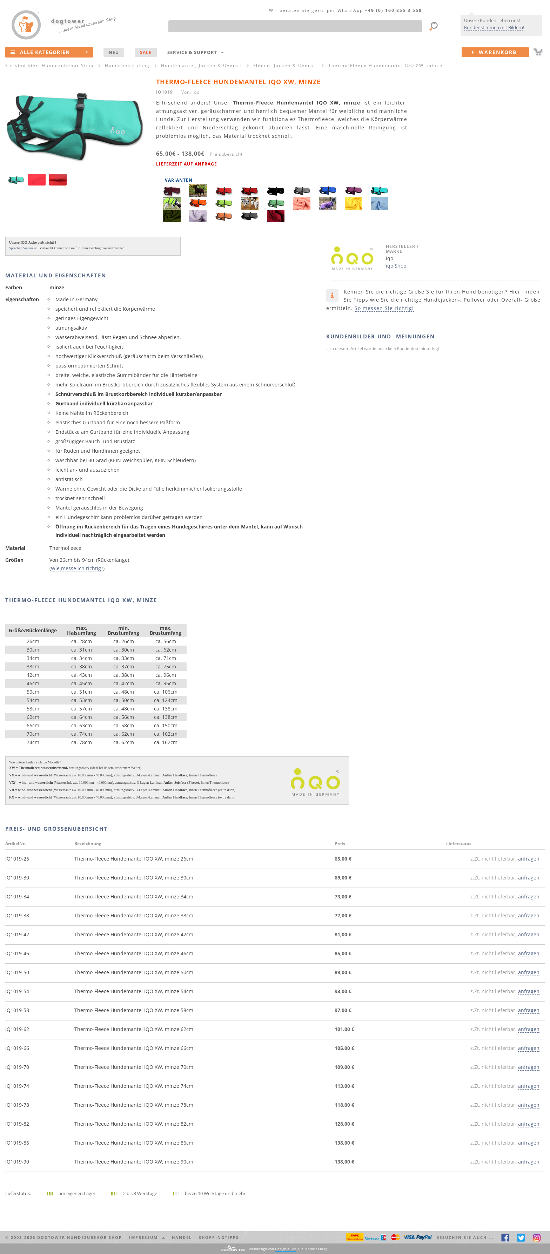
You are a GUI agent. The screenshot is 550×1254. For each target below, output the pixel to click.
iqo (196, 92)
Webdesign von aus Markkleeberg (288, 1249)
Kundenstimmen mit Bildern (493, 27)
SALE (146, 52)
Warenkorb (500, 52)
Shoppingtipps (219, 1237)
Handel (182, 1237)
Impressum (147, 1237)
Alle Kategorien (49, 51)
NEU (114, 52)
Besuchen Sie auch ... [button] (465, 1237)
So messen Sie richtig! (384, 308)
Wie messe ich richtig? (77, 568)
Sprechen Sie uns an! (24, 248)
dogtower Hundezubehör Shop (79, 1237)
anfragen (528, 858)
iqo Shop (396, 265)
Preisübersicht (226, 154)
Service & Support (195, 52)
